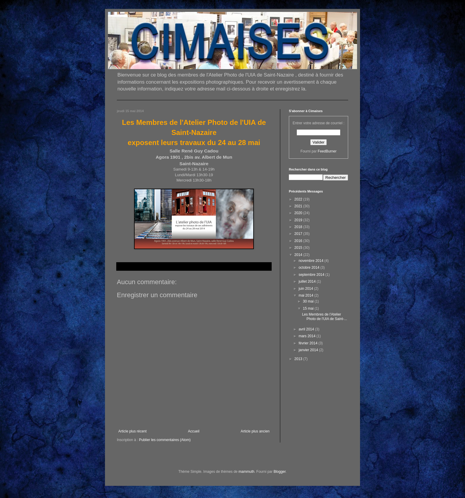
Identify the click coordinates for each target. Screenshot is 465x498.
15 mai (308, 308)
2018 (298, 227)
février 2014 (309, 343)
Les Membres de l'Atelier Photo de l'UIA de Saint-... (324, 316)
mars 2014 (307, 336)
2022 (298, 199)
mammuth (246, 472)
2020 (298, 213)
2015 (298, 248)
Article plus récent (132, 431)
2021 (298, 206)
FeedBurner (327, 151)
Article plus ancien (255, 431)
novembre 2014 (311, 261)
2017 (298, 234)
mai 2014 (306, 295)
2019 (298, 220)
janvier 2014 (309, 350)
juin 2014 (306, 289)
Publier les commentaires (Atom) (165, 440)
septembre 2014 (312, 275)
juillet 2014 (308, 281)
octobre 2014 (309, 267)
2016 (298, 241)
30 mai (308, 301)
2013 (298, 359)
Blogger (279, 472)
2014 (298, 255)
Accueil (194, 431)
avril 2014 (307, 329)
